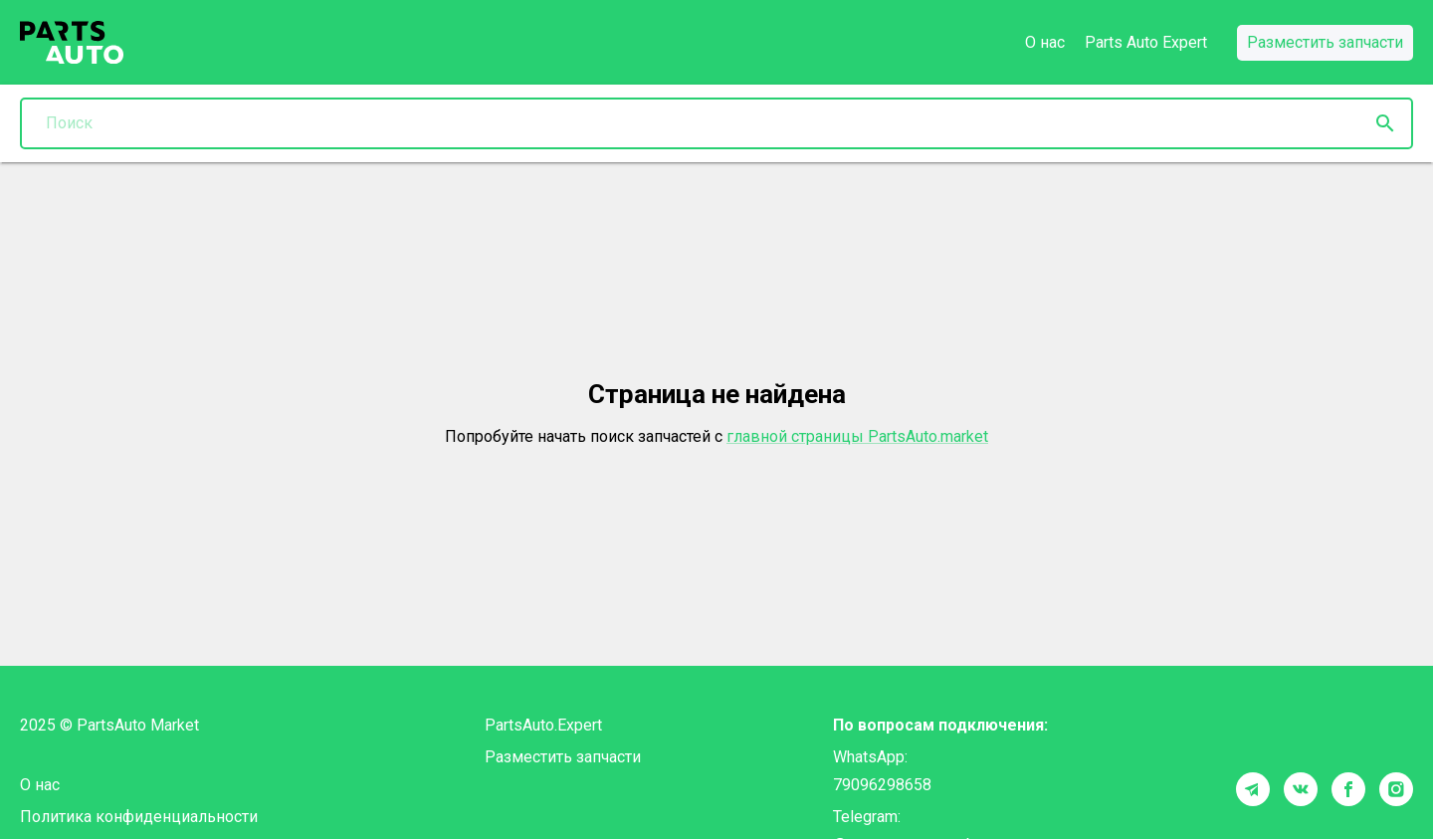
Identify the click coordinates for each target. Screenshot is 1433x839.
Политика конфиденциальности (139, 816)
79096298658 (882, 784)
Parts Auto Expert (1146, 42)
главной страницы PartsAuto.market (857, 436)
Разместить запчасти (563, 756)
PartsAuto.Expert (543, 725)
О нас (1045, 42)
